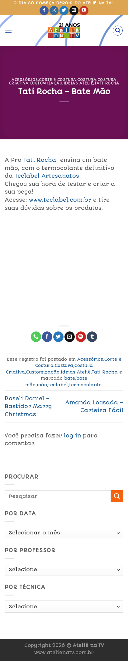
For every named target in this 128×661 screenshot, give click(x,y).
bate (69, 378)
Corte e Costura (57, 80)
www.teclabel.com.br (60, 200)
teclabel (58, 384)
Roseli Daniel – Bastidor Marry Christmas (28, 406)
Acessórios (25, 80)
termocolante (85, 384)
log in (72, 435)
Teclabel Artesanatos (47, 176)
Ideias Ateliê (78, 83)
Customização (46, 83)
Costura (86, 80)
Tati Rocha (106, 83)
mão (42, 384)
